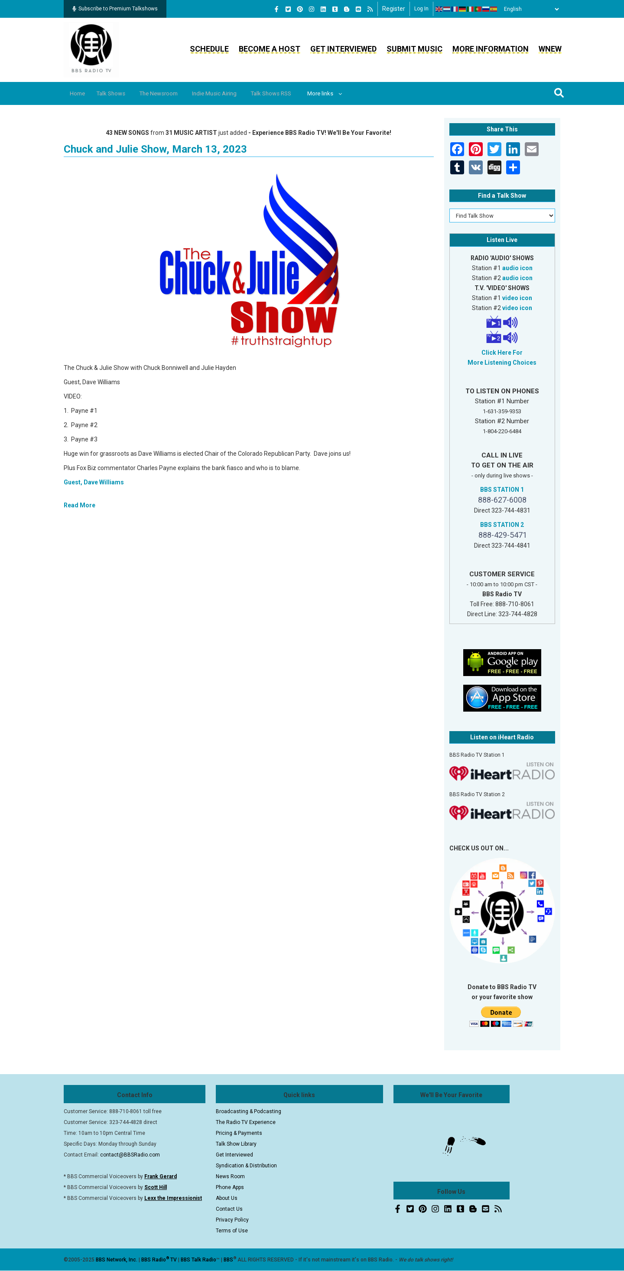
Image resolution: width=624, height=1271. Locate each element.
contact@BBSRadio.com (130, 1155)
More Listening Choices (502, 362)
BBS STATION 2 (502, 524)
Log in (421, 9)
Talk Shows (117, 93)
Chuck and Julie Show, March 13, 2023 (155, 149)
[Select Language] (529, 9)
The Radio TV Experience (246, 1122)
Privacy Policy (232, 1220)
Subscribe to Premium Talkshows (115, 9)
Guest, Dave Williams (94, 482)
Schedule (209, 48)
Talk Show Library (236, 1144)
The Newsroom (170, 93)
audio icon (517, 268)
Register (393, 8)
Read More (79, 505)
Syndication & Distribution (246, 1166)
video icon (517, 297)
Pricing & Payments (239, 1133)
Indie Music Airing (230, 93)
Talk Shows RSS (293, 93)
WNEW (550, 48)
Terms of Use (232, 1231)
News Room (230, 1176)
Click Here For (502, 352)
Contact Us (229, 1209)
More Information (490, 48)
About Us (226, 1198)
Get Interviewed (343, 48)
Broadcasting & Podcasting (248, 1111)
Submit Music (414, 48)
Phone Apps (230, 1187)
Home (80, 93)
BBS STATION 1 (502, 489)
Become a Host (269, 48)
